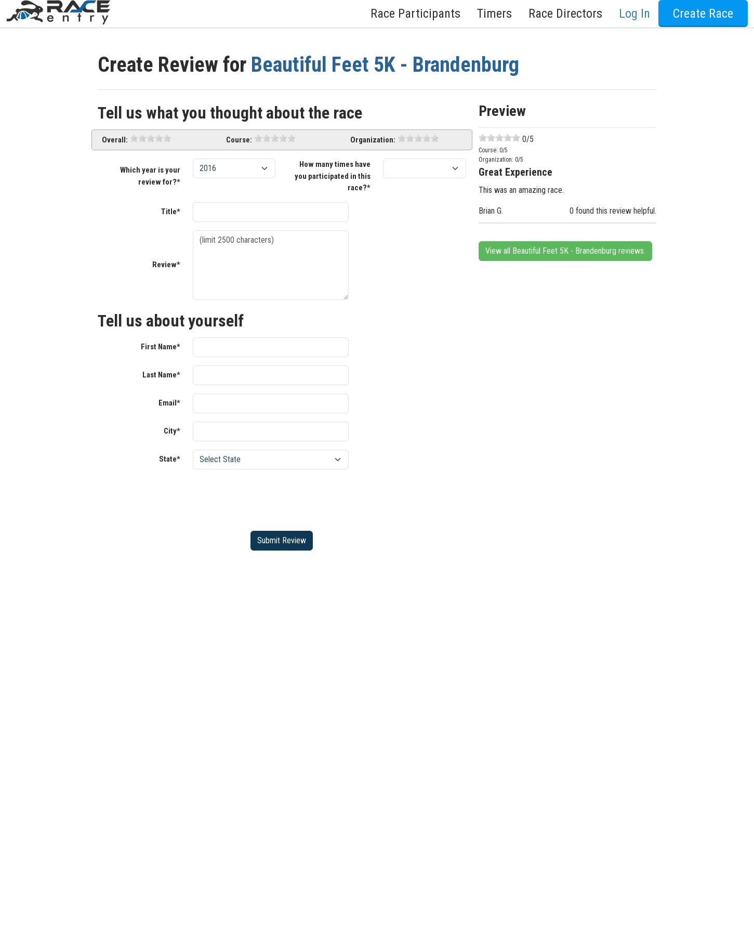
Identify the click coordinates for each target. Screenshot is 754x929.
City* (172, 431)
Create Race (703, 13)
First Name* (160, 346)
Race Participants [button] (415, 13)
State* (169, 459)
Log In (634, 13)
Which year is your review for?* (150, 176)
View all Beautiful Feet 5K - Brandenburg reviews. (565, 251)
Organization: (372, 140)
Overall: (115, 140)
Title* (170, 211)
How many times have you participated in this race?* (333, 176)
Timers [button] (494, 13)
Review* (166, 264)
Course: (239, 140)
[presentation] (272, 498)
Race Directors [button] (565, 13)
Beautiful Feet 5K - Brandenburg (385, 65)
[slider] (150, 138)
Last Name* (161, 375)
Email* (169, 403)
